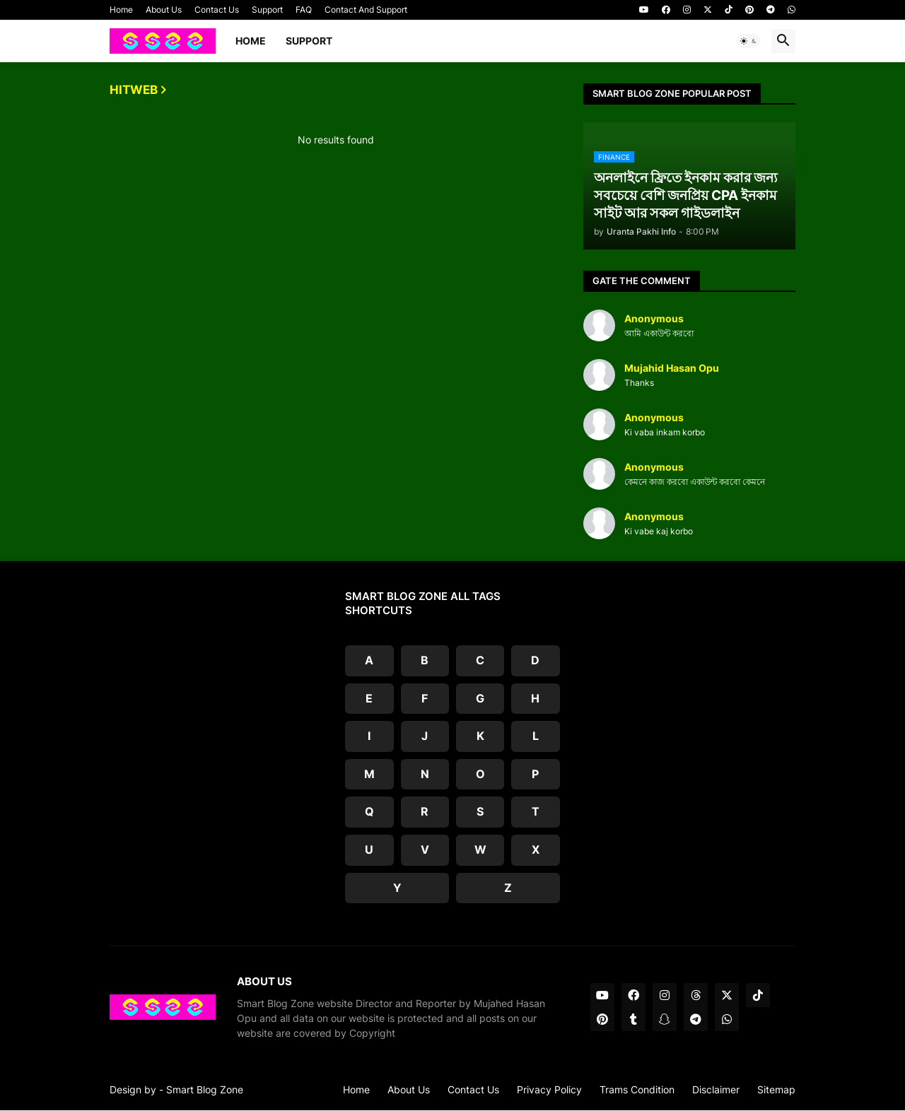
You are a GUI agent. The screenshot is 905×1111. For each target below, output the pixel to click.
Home (121, 9)
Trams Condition (637, 1089)
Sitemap (776, 1089)
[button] (749, 41)
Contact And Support (366, 9)
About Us (164, 9)
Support (267, 9)
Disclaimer (716, 1089)
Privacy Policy (549, 1089)
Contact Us (216, 9)
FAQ (304, 9)
